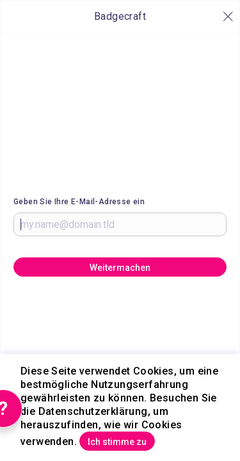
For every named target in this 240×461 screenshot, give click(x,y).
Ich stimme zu (117, 442)
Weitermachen (120, 268)
